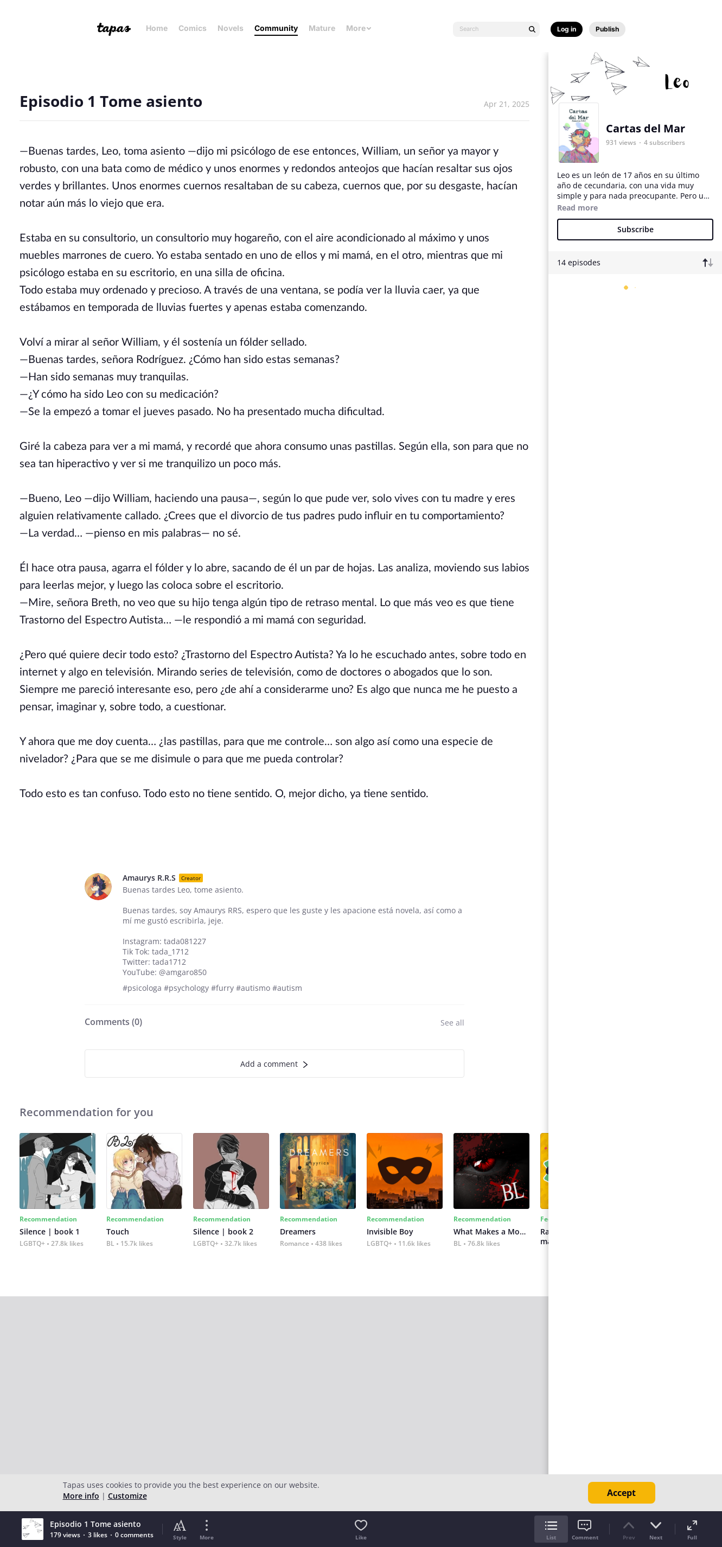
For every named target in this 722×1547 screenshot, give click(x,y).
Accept (621, 1493)
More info (81, 1496)
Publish (607, 29)
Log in (566, 29)
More (359, 28)
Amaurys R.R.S (149, 877)
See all (452, 1022)
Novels (231, 28)
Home (157, 28)
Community (276, 28)
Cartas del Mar (645, 128)
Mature (322, 28)
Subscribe (635, 229)
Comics (192, 28)
